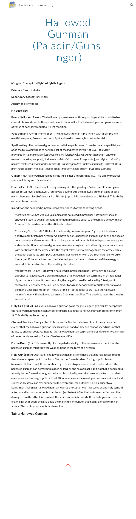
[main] (68, 39)
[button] (4, 5)
